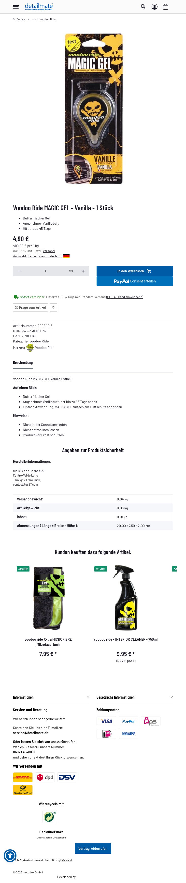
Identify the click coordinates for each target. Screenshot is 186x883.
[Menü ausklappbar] (16, 4)
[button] (144, 6)
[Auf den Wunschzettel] (53, 307)
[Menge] (45, 271)
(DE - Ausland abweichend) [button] (124, 297)
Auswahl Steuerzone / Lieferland (41, 256)
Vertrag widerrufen (92, 848)
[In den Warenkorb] (135, 271)
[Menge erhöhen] (83, 271)
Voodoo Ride (39, 341)
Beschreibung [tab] (23, 362)
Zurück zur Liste (26, 19)
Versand (49, 251)
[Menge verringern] (19, 271)
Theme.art (82, 877)
